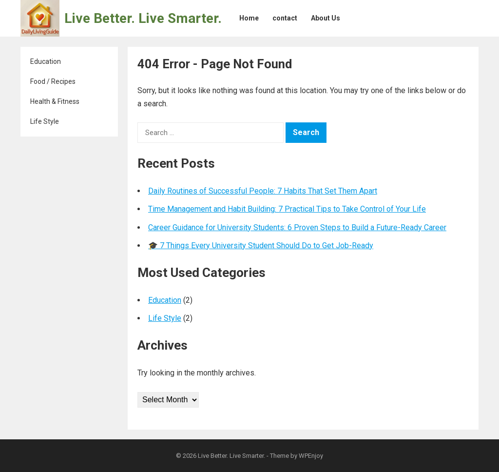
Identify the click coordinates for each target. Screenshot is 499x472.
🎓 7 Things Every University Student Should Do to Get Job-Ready (260, 245)
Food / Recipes (53, 81)
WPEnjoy (311, 455)
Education (45, 61)
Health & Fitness (54, 101)
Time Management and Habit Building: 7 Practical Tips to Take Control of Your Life (287, 209)
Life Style (44, 121)
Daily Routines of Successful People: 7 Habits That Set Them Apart (262, 191)
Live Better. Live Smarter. (143, 18)
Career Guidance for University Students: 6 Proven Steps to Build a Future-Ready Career (297, 227)
